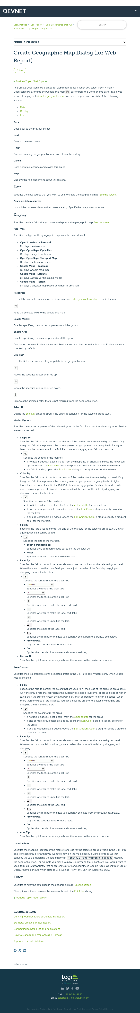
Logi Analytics (20, 25)
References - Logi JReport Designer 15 (33, 28)
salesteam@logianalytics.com (73, 997)
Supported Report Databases (29, 941)
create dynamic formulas (83, 299)
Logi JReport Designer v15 (59, 25)
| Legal (88, 1009)
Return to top (23, 964)
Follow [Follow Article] (20, 70)
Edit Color (87, 509)
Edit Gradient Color (85, 516)
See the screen (108, 194)
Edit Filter (79, 891)
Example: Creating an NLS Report (32, 922)
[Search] (101, 24)
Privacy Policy (98, 1009)
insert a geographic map (51, 96)
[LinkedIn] (24, 950)
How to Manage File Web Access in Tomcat (38, 934)
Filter (23, 115)
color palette (81, 505)
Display (24, 111)
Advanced (54, 465)
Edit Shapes (65, 469)
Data (22, 107)
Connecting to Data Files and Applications (37, 928)
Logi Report (36, 25)
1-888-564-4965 (72, 994)
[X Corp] (19, 950)
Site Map (109, 1009)
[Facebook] (15, 950)
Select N (31, 413)
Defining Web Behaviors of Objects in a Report (39, 916)
